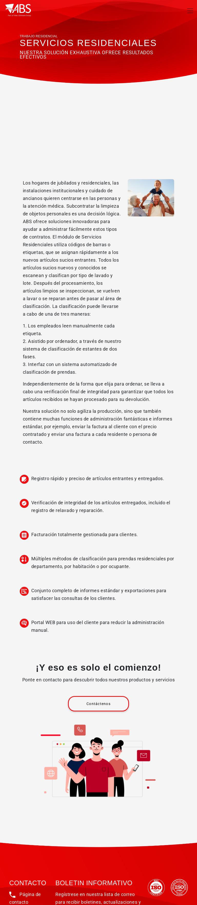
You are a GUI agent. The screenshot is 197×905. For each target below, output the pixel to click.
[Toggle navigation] (190, 11)
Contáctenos (98, 704)
